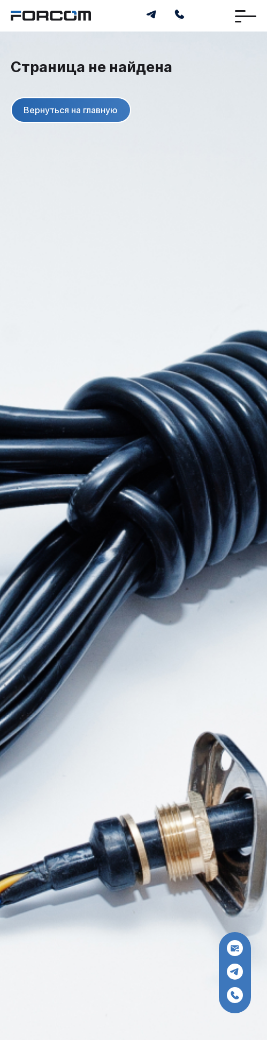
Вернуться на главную (71, 110)
